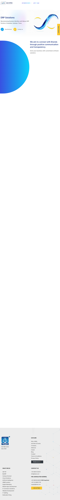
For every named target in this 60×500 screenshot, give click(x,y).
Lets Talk (36, 3)
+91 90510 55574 (26, 3)
